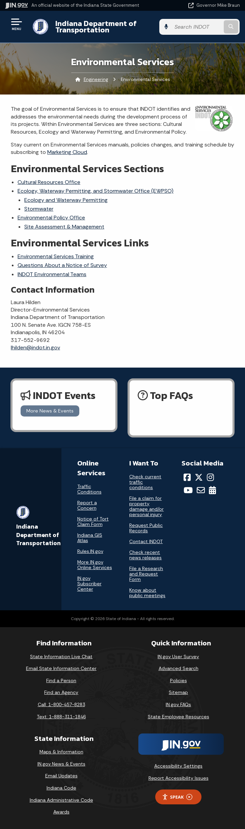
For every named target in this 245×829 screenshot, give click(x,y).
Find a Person (61, 680)
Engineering (96, 79)
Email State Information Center (61, 668)
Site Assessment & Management (64, 226)
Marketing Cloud (67, 152)
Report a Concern (87, 505)
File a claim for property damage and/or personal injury (146, 506)
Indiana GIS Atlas (89, 537)
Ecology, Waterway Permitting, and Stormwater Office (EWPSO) (95, 190)
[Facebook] (187, 477)
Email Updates (61, 776)
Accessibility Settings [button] (178, 766)
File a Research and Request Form (146, 573)
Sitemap (178, 692)
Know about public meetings (147, 592)
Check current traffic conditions (145, 482)
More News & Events (50, 411)
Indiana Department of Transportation (95, 26)
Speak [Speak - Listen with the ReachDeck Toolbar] (177, 797)
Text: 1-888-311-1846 (61, 717)
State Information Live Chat (61, 656)
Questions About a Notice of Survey (62, 265)
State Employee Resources (178, 717)
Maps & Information (61, 752)
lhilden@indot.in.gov (35, 347)
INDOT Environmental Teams (52, 274)
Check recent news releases (145, 555)
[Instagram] (210, 477)
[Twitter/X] (199, 477)
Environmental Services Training (56, 256)
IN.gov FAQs (178, 704)
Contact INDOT (146, 541)
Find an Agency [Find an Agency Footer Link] (61, 692)
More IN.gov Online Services (94, 564)
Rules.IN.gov (90, 551)
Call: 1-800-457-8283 (61, 704)
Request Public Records (146, 528)
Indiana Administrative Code (61, 800)
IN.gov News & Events (61, 764)
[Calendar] (212, 490)
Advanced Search (178, 668)
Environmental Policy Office (51, 217)
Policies (178, 680)
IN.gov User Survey (178, 656)
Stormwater (38, 208)
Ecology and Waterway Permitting (66, 200)
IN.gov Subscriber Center (89, 583)
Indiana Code (61, 788)
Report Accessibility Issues (178, 778)
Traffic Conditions (89, 489)
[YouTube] (188, 490)
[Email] (201, 490)
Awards (61, 812)
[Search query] (206, 26)
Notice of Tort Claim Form (93, 521)
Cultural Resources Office (49, 182)
